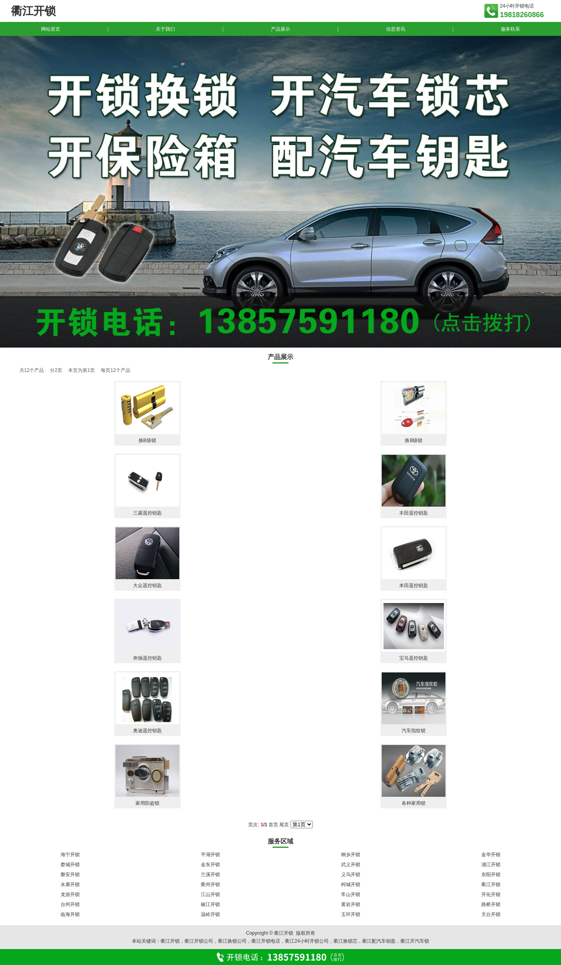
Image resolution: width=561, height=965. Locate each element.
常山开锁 (350, 894)
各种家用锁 (414, 803)
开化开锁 (490, 894)
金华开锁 (490, 854)
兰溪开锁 (210, 874)
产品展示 (280, 29)
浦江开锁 (490, 864)
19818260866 (522, 15)
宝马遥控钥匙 (413, 658)
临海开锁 (70, 914)
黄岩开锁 (350, 904)
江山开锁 (210, 894)
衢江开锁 (490, 884)
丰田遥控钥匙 (413, 513)
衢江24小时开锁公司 (306, 941)
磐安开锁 (70, 874)
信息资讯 (395, 29)
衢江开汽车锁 (414, 941)
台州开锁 (70, 904)
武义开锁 (350, 864)
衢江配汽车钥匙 (379, 941)
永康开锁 (70, 884)
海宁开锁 (70, 854)
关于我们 (165, 29)
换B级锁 (147, 440)
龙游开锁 (70, 894)
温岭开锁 (210, 914)
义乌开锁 (350, 874)
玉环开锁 (350, 914)
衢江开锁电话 (265, 941)
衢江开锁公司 (198, 941)
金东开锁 (210, 864)
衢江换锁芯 (345, 941)
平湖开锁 (210, 854)
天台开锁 (490, 914)
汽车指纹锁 (414, 730)
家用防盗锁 (147, 803)
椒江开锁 (210, 904)
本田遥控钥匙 (413, 585)
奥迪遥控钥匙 (147, 730)
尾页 (284, 824)
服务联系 (510, 29)
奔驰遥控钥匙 (147, 658)
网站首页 (50, 29)
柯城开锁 (350, 884)
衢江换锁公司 (232, 941)
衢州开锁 (210, 884)
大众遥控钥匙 (147, 585)
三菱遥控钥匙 (147, 513)
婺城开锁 (70, 864)
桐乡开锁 (350, 854)
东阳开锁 (490, 874)
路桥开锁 (490, 904)
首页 (273, 824)
